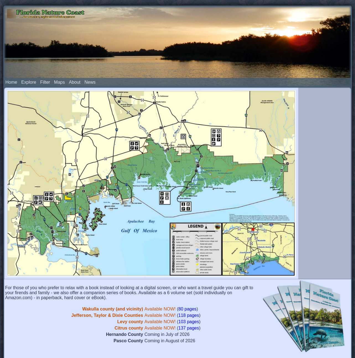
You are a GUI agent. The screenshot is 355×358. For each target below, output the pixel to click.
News (89, 61)
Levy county (130, 301)
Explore (28, 61)
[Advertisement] (325, 154)
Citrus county (129, 307)
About (75, 61)
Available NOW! (160, 288)
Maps (59, 61)
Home (11, 61)
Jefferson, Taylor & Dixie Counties (107, 295)
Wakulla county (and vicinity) (112, 288)
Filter (45, 61)
